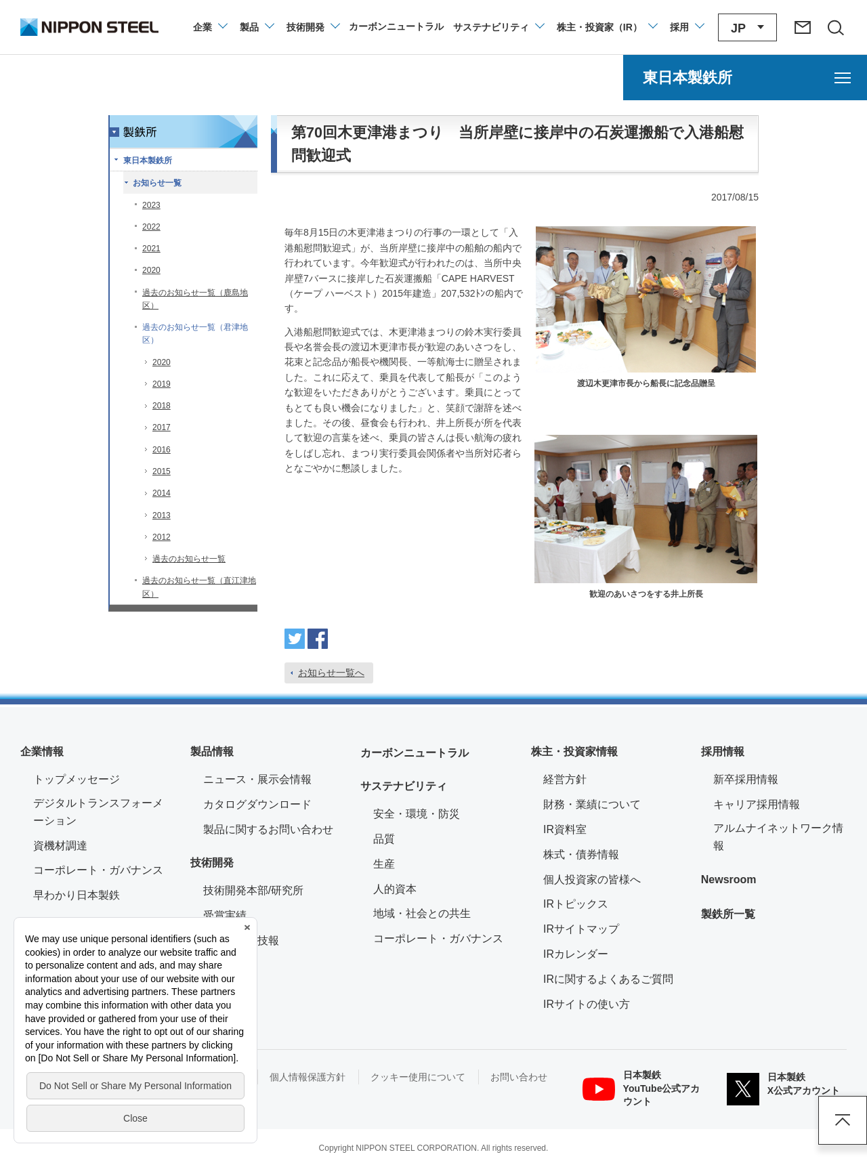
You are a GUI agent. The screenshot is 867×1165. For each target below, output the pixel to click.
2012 (161, 537)
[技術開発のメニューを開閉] (312, 27)
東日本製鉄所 (147, 160)
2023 (151, 205)
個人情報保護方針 (307, 1077)
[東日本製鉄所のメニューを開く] (745, 77)
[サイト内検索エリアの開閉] (835, 27)
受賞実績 (225, 915)
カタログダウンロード (257, 804)
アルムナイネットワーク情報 (780, 836)
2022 (151, 227)
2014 (161, 493)
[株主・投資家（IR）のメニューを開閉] (606, 27)
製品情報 (212, 751)
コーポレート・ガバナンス (98, 870)
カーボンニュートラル (414, 753)
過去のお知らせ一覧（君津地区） (195, 333)
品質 (384, 839)
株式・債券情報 (581, 854)
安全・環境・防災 (416, 814)
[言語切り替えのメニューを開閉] (747, 27)
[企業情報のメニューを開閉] (209, 27)
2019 (161, 384)
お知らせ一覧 (157, 183)
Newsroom (729, 879)
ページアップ (842, 1120)
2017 (161, 427)
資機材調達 (60, 845)
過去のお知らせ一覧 (189, 559)
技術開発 (212, 862)
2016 (161, 449)
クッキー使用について (418, 1077)
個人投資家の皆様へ (592, 879)
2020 (151, 270)
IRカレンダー (575, 954)
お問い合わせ (518, 1077)
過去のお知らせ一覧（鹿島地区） (195, 299)
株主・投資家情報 (574, 751)
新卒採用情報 (745, 779)
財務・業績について (592, 804)
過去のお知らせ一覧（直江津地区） (199, 587)
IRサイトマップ (581, 929)
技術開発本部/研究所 (253, 890)
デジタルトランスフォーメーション (98, 811)
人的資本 (395, 889)
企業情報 (42, 751)
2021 (151, 248)
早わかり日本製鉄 (76, 895)
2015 (161, 471)
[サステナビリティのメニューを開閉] (498, 27)
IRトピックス (575, 904)
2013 (161, 515)
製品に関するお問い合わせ (268, 829)
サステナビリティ (403, 786)
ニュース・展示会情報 (257, 779)
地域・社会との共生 (422, 913)
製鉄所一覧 (728, 914)
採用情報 (722, 751)
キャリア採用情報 (756, 804)
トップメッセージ (76, 779)
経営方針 (565, 779)
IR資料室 (565, 829)
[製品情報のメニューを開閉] (256, 27)
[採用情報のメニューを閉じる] (686, 27)
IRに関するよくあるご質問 (608, 979)
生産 (384, 864)
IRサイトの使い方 (586, 1004)
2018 (161, 405)
